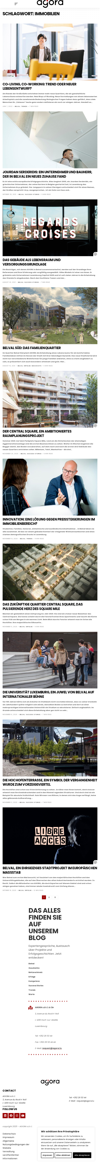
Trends (24, 106)
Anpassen (47, 1155)
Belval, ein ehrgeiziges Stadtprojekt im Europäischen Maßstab (40, 870)
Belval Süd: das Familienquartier (35, 347)
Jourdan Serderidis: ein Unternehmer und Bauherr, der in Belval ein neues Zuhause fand (47, 174)
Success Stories (32, 194)
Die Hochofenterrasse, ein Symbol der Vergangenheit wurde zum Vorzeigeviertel (44, 782)
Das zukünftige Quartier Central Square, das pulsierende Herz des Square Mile (47, 606)
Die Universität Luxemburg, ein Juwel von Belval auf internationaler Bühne (49, 694)
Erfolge (27, 366)
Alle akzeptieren (82, 1155)
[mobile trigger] (17, 4)
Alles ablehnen (63, 1155)
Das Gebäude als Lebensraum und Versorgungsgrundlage (35, 262)
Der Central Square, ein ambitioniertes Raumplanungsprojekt (40, 433)
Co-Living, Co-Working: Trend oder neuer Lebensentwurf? (43, 86)
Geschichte (36, 366)
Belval (17, 106)
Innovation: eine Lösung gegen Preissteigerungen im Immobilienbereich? (42, 521)
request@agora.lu (52, 1048)
